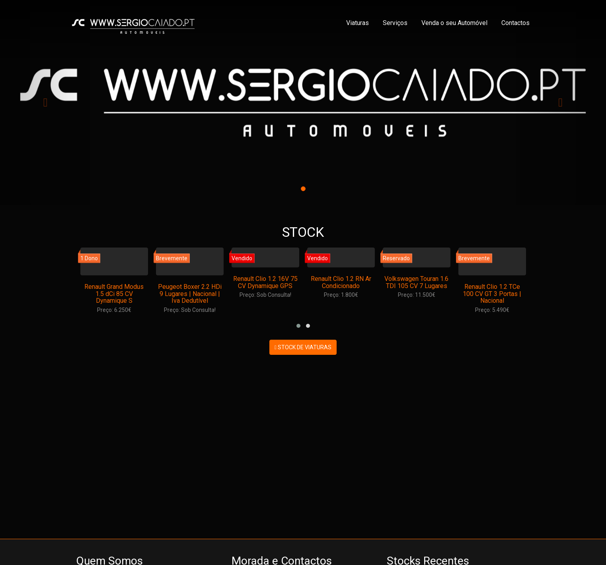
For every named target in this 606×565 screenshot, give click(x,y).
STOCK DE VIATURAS (303, 347)
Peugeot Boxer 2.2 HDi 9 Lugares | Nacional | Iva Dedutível (190, 293)
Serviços (395, 23)
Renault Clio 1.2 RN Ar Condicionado (341, 282)
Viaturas (357, 23)
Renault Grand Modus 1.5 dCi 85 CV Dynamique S (114, 293)
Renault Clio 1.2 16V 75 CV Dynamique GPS (265, 282)
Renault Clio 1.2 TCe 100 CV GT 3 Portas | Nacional (492, 293)
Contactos (515, 23)
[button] (298, 326)
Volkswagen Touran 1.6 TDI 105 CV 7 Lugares (416, 282)
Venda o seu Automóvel (454, 23)
